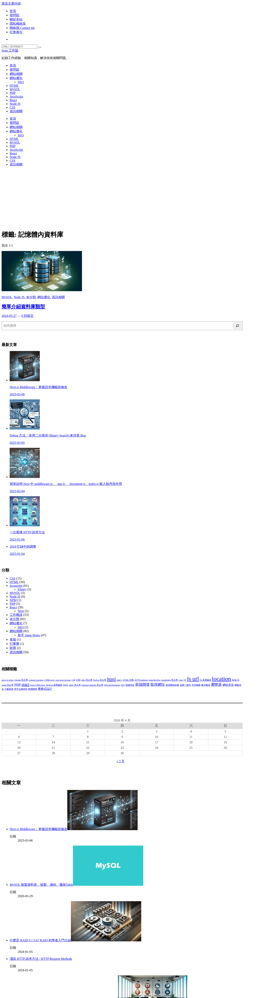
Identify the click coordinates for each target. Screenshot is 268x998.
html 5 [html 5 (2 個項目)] (119, 680)
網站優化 (16, 78)
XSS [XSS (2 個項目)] (123, 685)
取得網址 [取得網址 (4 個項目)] (157, 685)
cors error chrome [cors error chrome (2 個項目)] (63, 680)
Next (21, 611)
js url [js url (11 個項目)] (193, 679)
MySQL (15, 89)
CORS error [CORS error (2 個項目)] (49, 680)
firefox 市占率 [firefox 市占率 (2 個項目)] (99, 680)
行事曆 (14, 643)
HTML (14, 85)
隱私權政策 (18, 23)
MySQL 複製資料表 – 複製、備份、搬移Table (76, 884)
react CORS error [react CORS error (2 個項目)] (37, 685)
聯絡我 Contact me (22, 28)
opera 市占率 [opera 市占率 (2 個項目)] (7, 685)
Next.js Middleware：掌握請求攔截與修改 (74, 829)
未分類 (31, 297)
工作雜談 (16, 614)
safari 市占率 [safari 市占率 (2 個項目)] (75, 685)
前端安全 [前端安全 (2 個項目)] (130, 685)
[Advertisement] (134, 198)
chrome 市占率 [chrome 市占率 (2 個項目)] (21, 680)
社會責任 (16, 32)
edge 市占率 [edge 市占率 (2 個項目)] (86, 680)
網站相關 (16, 74)
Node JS (15, 103)
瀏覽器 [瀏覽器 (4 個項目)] (216, 685)
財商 (13, 648)
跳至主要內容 (11, 3)
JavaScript (16, 96)
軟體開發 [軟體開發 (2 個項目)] (32, 689)
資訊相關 (16, 111)
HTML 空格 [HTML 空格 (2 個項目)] (128, 680)
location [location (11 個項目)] (221, 679)
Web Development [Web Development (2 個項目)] (112, 685)
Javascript (16, 585)
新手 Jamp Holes (29, 635)
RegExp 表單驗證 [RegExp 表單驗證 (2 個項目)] (54, 685)
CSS (12, 107)
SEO (21, 82)
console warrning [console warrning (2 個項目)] (36, 680)
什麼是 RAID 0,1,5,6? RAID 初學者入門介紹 (75, 940)
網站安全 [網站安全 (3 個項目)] (228, 684)
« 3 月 (121, 761)
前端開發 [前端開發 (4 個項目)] (142, 685)
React (13, 100)
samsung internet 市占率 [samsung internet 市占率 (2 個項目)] (92, 685)
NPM (13, 600)
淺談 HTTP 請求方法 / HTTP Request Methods (41, 958)
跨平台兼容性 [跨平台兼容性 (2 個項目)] (21, 689)
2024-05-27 (9, 315)
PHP (12, 93)
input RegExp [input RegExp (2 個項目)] (154, 680)
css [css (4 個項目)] (78, 680)
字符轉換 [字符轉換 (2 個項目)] (196, 685)
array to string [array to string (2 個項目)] (8, 680)
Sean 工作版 (10, 50)
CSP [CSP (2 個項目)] (73, 680)
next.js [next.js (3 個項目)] (235, 679)
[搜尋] (237, 325)
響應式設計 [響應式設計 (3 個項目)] (45, 688)
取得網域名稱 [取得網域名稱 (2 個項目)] (172, 685)
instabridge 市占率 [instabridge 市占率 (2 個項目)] (169, 680)
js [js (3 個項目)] (185, 679)
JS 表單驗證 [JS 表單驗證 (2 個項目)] (205, 680)
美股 (13, 639)
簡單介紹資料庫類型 (23, 306)
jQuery (22, 589)
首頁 (13, 11)
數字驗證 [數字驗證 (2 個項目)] (205, 685)
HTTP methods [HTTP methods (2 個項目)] (141, 680)
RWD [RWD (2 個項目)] (65, 685)
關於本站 (16, 19)
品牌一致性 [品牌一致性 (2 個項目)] (185, 685)
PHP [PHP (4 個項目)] (17, 685)
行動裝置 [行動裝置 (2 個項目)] (9, 689)
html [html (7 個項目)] (111, 679)
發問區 (14, 15)
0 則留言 (27, 315)
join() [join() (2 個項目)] (181, 680)
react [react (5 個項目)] (25, 684)
